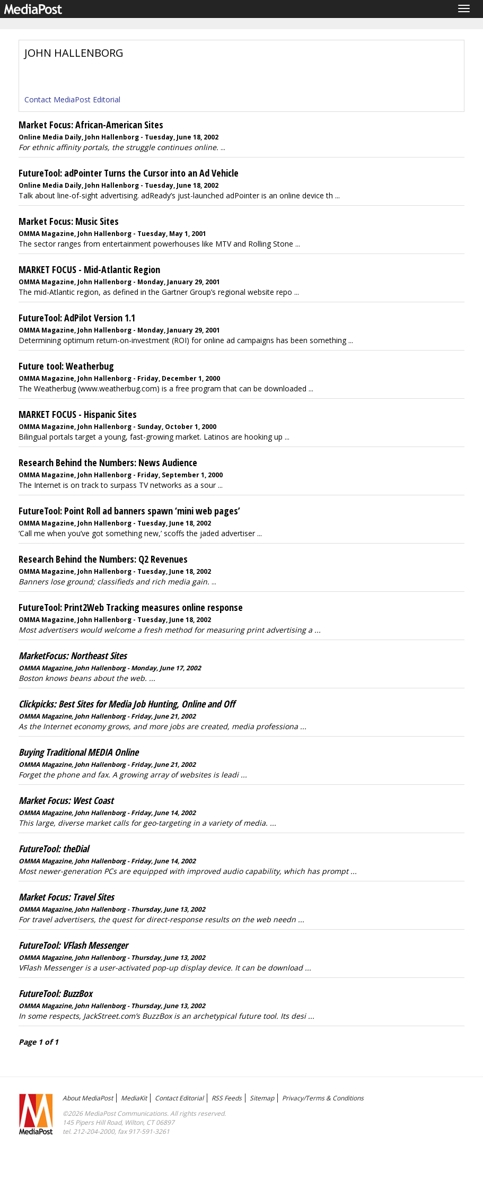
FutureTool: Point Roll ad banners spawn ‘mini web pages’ (129, 510)
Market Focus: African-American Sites (91, 124)
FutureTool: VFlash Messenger (73, 945)
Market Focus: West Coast (66, 800)
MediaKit (134, 1098)
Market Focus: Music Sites (69, 221)
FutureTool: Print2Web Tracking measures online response (131, 607)
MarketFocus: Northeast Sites (73, 655)
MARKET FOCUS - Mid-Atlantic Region (89, 269)
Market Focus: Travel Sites (66, 897)
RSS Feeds (227, 1098)
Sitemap (262, 1098)
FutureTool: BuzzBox (55, 993)
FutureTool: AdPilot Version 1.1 (77, 317)
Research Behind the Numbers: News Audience (108, 462)
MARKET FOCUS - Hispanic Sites (78, 414)
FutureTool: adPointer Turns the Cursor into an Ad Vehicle (129, 173)
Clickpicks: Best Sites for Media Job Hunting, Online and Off (127, 704)
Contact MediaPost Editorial (72, 99)
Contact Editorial (179, 1098)
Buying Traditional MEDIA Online (78, 752)
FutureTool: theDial (54, 848)
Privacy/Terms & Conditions (323, 1098)
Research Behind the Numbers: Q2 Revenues (103, 559)
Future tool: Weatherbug (66, 366)
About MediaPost (88, 1098)
